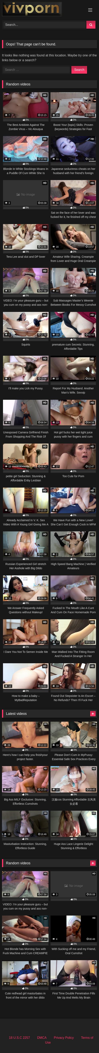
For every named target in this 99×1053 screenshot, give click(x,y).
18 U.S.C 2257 (19, 1037)
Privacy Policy (64, 1037)
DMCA (42, 1037)
